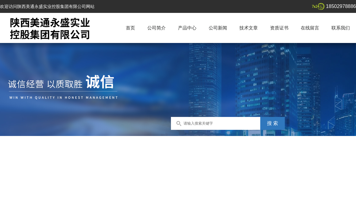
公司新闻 (218, 27)
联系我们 (340, 27)
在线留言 (310, 27)
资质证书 (279, 27)
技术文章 (248, 27)
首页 (130, 27)
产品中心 (187, 27)
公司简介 (156, 27)
